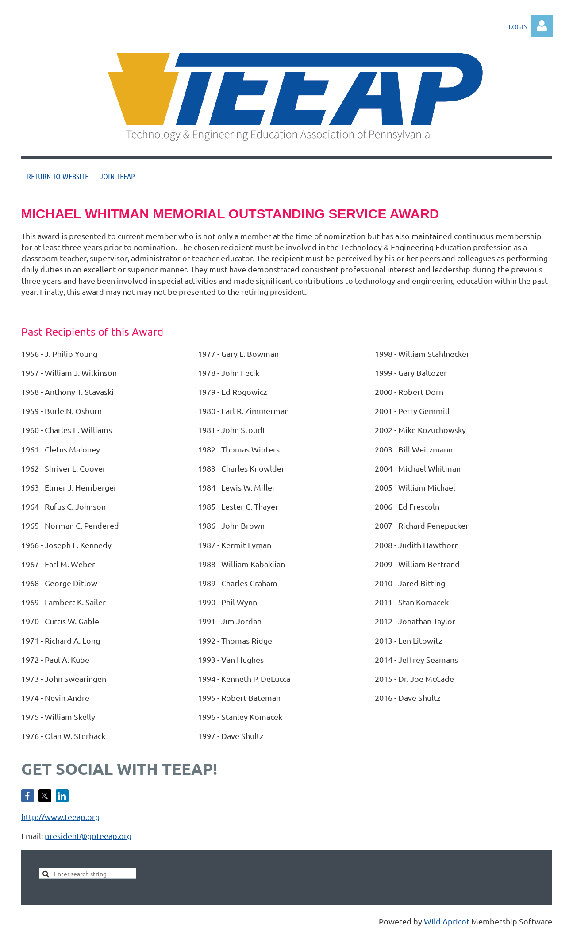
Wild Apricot (446, 921)
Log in (542, 26)
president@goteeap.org (88, 835)
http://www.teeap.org (60, 816)
